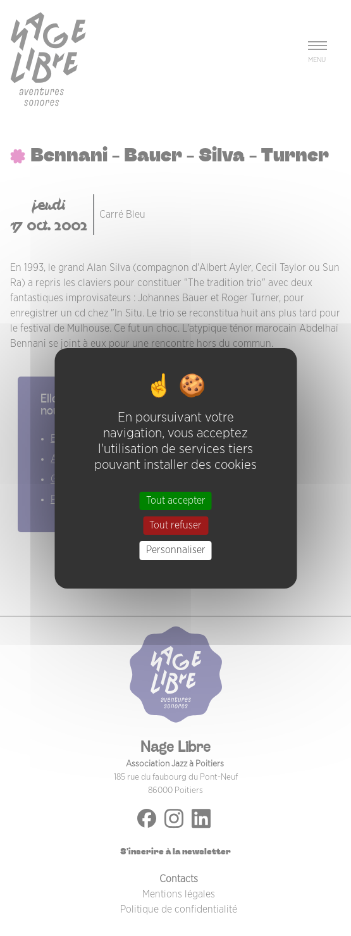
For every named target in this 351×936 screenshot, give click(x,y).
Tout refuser (175, 525)
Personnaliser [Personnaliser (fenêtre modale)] (176, 550)
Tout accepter (176, 501)
